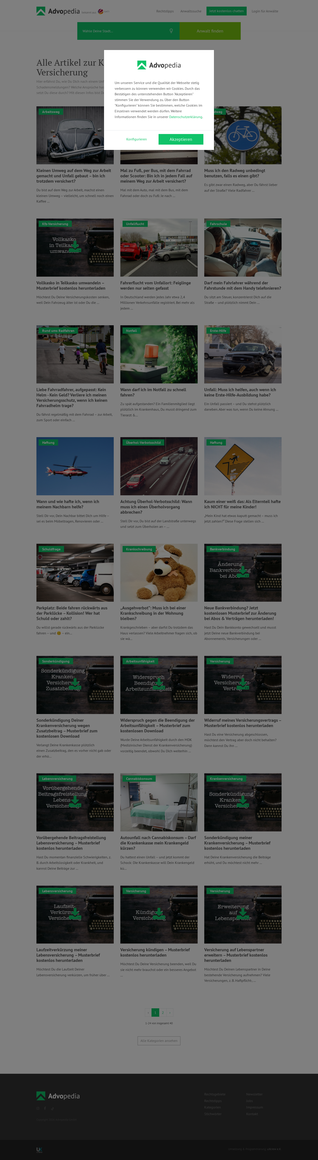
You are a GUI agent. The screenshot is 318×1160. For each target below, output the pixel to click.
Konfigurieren (136, 139)
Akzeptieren (181, 139)
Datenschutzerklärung (185, 117)
